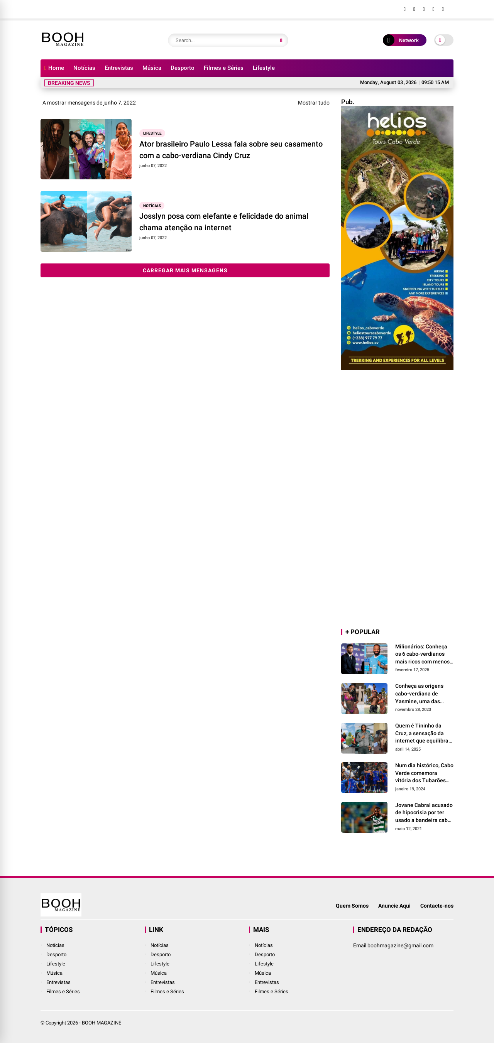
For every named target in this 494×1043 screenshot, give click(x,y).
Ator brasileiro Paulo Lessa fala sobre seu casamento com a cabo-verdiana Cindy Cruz (231, 149)
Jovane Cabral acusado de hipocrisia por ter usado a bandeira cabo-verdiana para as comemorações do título (424, 813)
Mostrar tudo (314, 103)
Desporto (183, 67)
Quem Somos (352, 906)
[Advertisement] (397, 500)
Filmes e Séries (224, 67)
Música (151, 67)
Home (54, 67)
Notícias (84, 67)
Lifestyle (264, 67)
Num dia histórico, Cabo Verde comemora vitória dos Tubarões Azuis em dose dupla (424, 773)
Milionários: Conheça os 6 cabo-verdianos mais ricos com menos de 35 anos (422, 654)
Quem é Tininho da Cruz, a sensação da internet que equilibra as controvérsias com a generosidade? (423, 733)
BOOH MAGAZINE (101, 1023)
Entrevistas (119, 67)
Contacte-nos (436, 906)
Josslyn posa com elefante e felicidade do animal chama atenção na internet (223, 221)
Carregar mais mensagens (185, 270)
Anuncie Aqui (394, 906)
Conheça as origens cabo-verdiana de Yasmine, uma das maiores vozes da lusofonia (419, 694)
